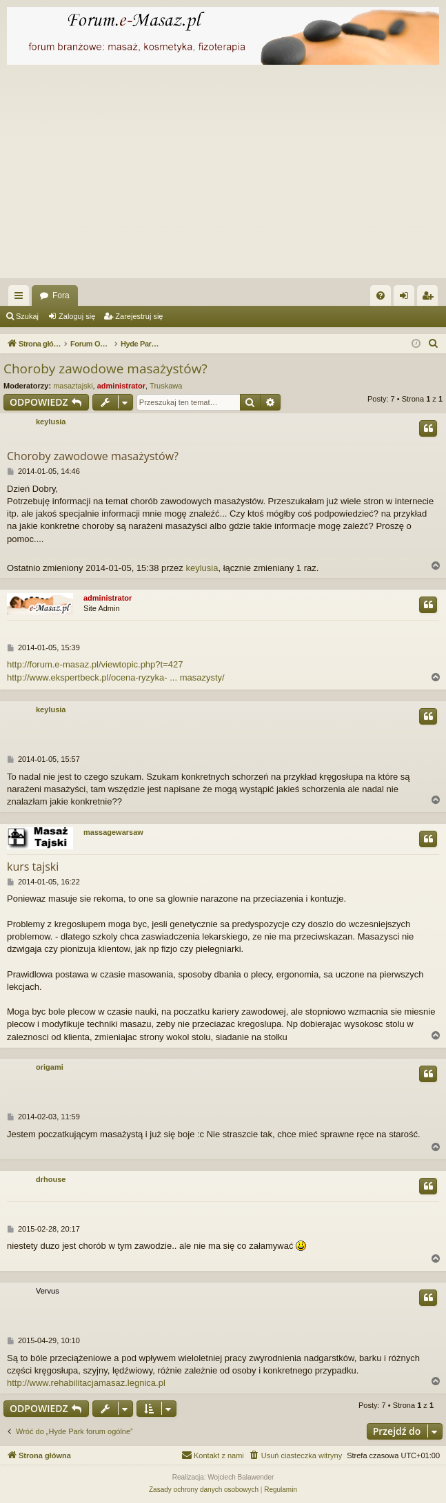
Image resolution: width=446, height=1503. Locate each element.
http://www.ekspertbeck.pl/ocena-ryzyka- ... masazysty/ (116, 677)
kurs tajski (33, 866)
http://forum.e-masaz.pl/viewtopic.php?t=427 (95, 664)
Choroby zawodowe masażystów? (105, 368)
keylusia (50, 421)
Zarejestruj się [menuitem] (430, 298)
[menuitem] (380, 295)
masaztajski (72, 386)
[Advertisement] (223, 175)
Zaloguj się (77, 316)
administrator (121, 386)
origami (49, 1067)
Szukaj (27, 316)
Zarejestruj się (139, 316)
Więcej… (21, 298)
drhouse (50, 1179)
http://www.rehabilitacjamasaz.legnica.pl (86, 1383)
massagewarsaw (113, 832)
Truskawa (166, 386)
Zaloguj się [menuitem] (407, 298)
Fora (61, 295)
